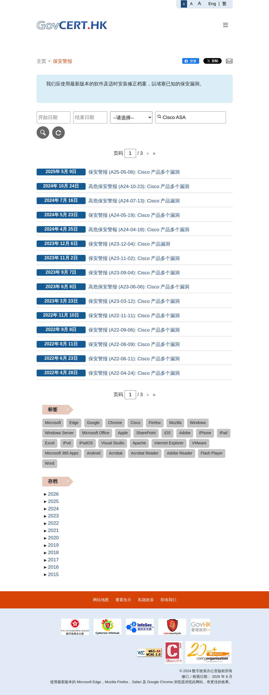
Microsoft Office (95, 433)
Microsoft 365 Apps (62, 453)
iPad (224, 433)
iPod (67, 443)
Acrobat (115, 453)
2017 (53, 559)
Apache (139, 443)
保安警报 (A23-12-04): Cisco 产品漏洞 (129, 244)
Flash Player (212, 453)
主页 (41, 61)
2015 (53, 574)
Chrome (115, 422)
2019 (53, 545)
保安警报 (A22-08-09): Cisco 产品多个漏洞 (134, 344)
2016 (53, 567)
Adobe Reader (179, 453)
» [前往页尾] (154, 153)
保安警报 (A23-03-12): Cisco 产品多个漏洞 (134, 301)
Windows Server (59, 433)
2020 (53, 537)
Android (93, 453)
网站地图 (101, 599)
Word (49, 463)
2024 (53, 508)
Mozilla (175, 422)
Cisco (135, 422)
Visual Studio (112, 443)
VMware (199, 443)
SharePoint (146, 433)
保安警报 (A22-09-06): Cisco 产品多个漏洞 (134, 330)
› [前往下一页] (148, 153)
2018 (53, 552)
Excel (50, 443)
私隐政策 (146, 599)
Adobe (184, 433)
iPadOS (86, 443)
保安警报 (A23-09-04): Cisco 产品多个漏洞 (134, 272)
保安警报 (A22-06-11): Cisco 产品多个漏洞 (134, 358)
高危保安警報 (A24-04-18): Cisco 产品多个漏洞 (139, 229)
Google (93, 422)
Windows (198, 422)
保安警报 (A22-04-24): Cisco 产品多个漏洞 (134, 373)
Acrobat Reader (145, 453)
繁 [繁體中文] (224, 3)
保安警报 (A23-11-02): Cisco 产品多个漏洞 (134, 258)
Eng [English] (212, 3)
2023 (53, 516)
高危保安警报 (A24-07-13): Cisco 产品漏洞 (134, 201)
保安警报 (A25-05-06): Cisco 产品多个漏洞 (134, 172)
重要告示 (123, 599)
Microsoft (53, 422)
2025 (53, 501)
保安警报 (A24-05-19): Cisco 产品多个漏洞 (134, 215)
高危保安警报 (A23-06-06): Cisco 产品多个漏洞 (139, 287)
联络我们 (168, 599)
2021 (53, 530)
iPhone (205, 433)
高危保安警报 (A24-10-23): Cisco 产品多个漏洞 (139, 186)
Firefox (155, 422)
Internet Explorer (169, 443)
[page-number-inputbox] (130, 394)
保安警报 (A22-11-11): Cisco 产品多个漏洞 (134, 315)
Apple (123, 433)
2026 (53, 494)
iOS (167, 433)
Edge (74, 422)
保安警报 (62, 61)
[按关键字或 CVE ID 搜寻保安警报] (190, 117)
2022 (53, 523)
